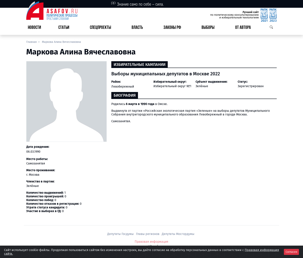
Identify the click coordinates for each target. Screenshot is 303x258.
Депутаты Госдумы (120, 234)
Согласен (291, 252)
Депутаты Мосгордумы (178, 234)
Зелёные (202, 86)
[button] (65, 28)
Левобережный (122, 86)
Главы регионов (148, 234)
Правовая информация (151, 241)
